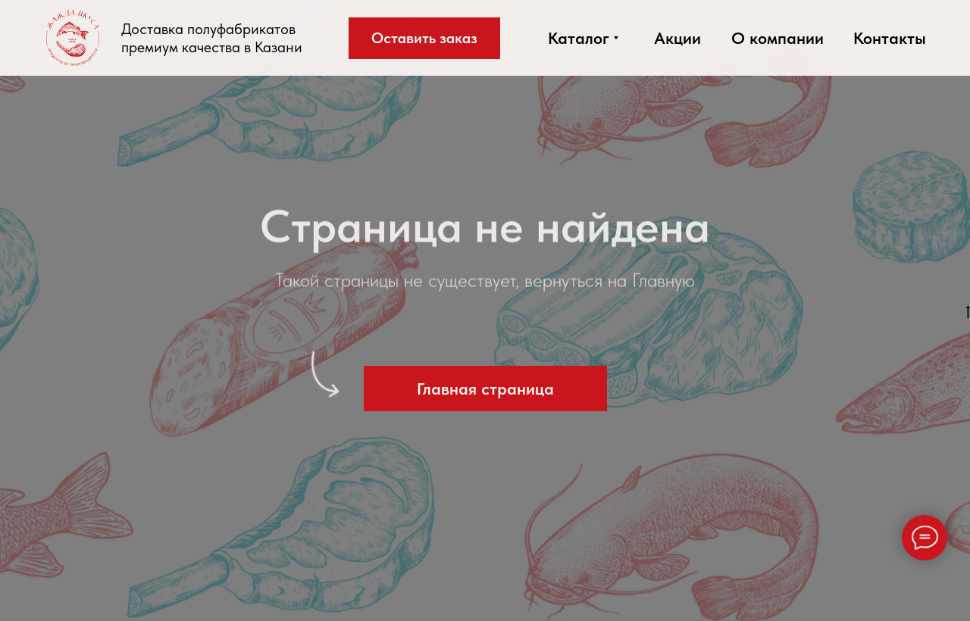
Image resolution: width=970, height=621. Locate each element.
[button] (424, 38)
